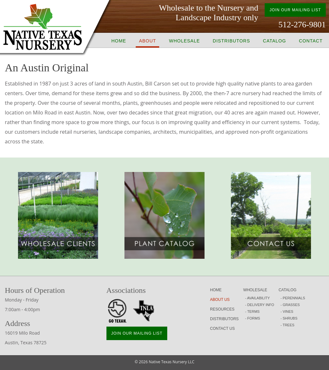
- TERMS (252, 311)
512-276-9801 (302, 24)
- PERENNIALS (292, 298)
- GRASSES (290, 305)
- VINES (286, 311)
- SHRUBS (288, 318)
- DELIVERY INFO (259, 305)
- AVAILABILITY (257, 298)
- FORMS (252, 318)
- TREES (287, 325)
